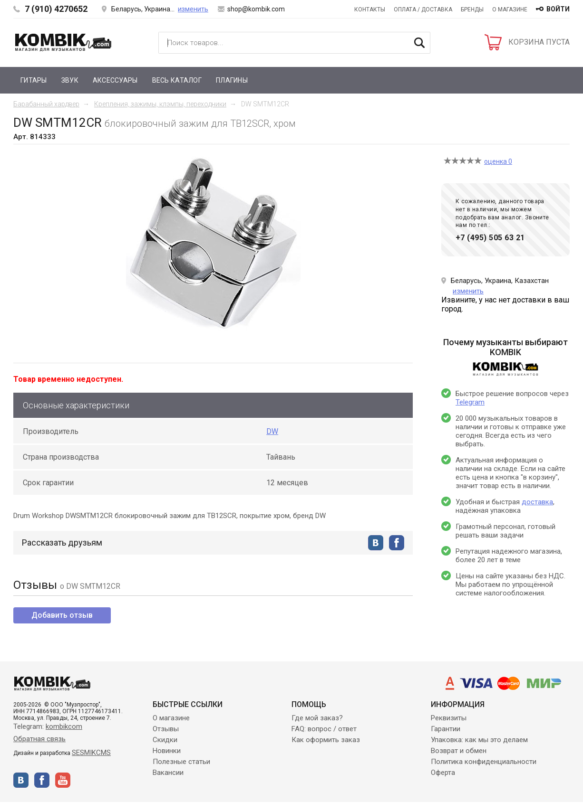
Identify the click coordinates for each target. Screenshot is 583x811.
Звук (69, 80)
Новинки (167, 750)
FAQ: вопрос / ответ (324, 729)
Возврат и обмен (458, 750)
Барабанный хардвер (46, 104)
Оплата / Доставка (423, 9)
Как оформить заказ (326, 740)
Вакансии (168, 772)
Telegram (470, 402)
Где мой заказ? (317, 718)
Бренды (472, 9)
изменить (193, 9)
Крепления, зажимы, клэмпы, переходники (160, 104)
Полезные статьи (181, 761)
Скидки (165, 740)
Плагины (232, 80)
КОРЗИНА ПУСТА (539, 42)
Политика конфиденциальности (483, 761)
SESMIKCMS (91, 752)
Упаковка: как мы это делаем (479, 740)
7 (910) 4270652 (56, 9)
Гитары (33, 80)
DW (272, 431)
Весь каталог (177, 80)
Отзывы (166, 729)
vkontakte (375, 542)
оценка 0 (498, 161)
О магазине (509, 9)
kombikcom (64, 726)
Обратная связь (39, 739)
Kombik (63, 42)
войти (558, 9)
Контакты (369, 9)
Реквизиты (448, 718)
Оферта (443, 772)
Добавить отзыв (62, 615)
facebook (396, 542)
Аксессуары (115, 80)
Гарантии (445, 729)
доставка (537, 502)
